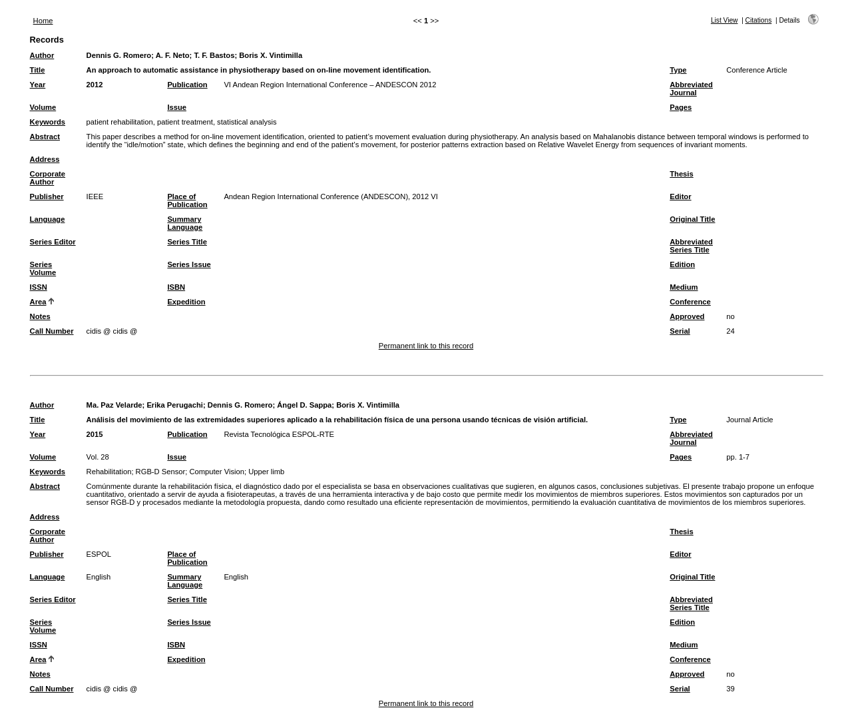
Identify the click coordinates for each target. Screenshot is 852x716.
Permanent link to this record (426, 346)
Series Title (187, 242)
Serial (680, 331)
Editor (680, 196)
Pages (681, 107)
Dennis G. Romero (119, 55)
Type (678, 70)
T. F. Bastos (214, 55)
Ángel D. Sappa (304, 405)
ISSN (38, 287)
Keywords (47, 122)
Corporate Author (47, 178)
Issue (176, 107)
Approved (687, 316)
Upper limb (266, 472)
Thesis (681, 174)
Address (45, 159)
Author (42, 55)
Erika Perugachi (174, 405)
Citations (759, 20)
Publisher (47, 196)
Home (43, 21)
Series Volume (43, 268)
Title (37, 70)
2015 (95, 434)
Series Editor (53, 242)
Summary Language (184, 223)
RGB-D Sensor (161, 472)
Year (38, 85)
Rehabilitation (109, 472)
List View (724, 20)
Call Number (52, 331)
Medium (684, 287)
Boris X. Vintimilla (270, 55)
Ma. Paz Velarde (114, 405)
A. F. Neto (173, 55)
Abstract (45, 137)
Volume (43, 107)
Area (38, 302)
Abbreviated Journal (691, 89)
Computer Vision (216, 472)
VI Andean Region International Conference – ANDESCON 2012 (330, 85)
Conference (690, 302)
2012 (95, 85)
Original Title (692, 219)
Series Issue (188, 264)
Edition (682, 264)
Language (47, 219)
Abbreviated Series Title (691, 246)
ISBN (176, 287)
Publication (187, 85)
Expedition (186, 302)
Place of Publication (187, 200)
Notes (40, 316)
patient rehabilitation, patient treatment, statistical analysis (182, 122)
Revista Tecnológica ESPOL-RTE (279, 434)
